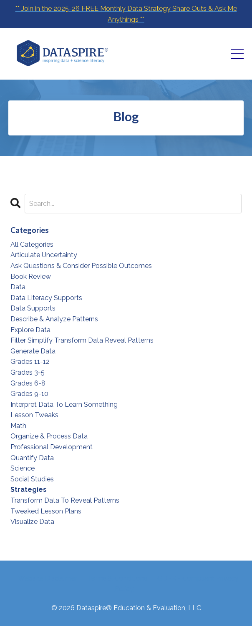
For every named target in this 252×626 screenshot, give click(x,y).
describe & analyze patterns (54, 319)
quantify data (32, 458)
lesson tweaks (34, 415)
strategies (28, 489)
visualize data (32, 522)
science (22, 468)
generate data (32, 351)
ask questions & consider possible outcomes (81, 266)
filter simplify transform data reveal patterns (82, 340)
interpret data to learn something (64, 404)
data (17, 287)
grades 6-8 (27, 383)
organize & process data (49, 436)
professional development (51, 447)
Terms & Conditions (117, 578)
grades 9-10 (29, 394)
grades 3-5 (27, 372)
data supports (32, 308)
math (18, 426)
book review (30, 276)
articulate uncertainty (43, 255)
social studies (32, 479)
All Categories (31, 244)
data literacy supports (46, 298)
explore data (30, 330)
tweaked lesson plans (45, 511)
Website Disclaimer (47, 578)
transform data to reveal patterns (64, 500)
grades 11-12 (30, 362)
